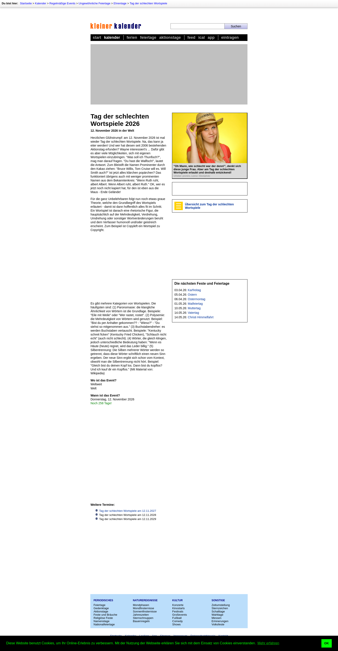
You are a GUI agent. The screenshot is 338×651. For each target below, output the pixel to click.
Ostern (192, 294)
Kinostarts (178, 608)
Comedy (177, 621)
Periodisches (103, 600)
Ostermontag (196, 299)
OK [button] (326, 643)
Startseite (26, 3)
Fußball (177, 618)
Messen (217, 618)
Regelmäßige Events (62, 3)
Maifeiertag (195, 303)
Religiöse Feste (103, 618)
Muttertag (194, 308)
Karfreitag (194, 290)
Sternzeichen (220, 608)
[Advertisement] (169, 74)
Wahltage (217, 614)
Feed (191, 37)
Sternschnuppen (143, 618)
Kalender (40, 3)
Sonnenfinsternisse (145, 611)
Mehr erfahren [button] (268, 643)
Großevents (179, 614)
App (211, 37)
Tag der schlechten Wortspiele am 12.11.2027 (127, 510)
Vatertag (193, 312)
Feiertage (148, 37)
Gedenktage (101, 608)
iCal (201, 37)
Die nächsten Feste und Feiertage (201, 283)
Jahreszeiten (141, 614)
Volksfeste (218, 624)
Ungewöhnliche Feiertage (94, 3)
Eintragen (230, 37)
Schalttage (218, 611)
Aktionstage (170, 37)
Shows (176, 624)
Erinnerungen (220, 621)
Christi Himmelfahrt (200, 317)
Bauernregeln (141, 621)
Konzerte (177, 605)
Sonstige (218, 600)
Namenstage (102, 621)
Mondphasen (141, 605)
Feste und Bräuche (105, 614)
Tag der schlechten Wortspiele (148, 3)
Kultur (177, 600)
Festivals (177, 611)
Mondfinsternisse (143, 608)
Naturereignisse (145, 600)
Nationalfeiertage (104, 624)
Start (97, 37)
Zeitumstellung (221, 605)
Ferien (132, 37)
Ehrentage (120, 3)
